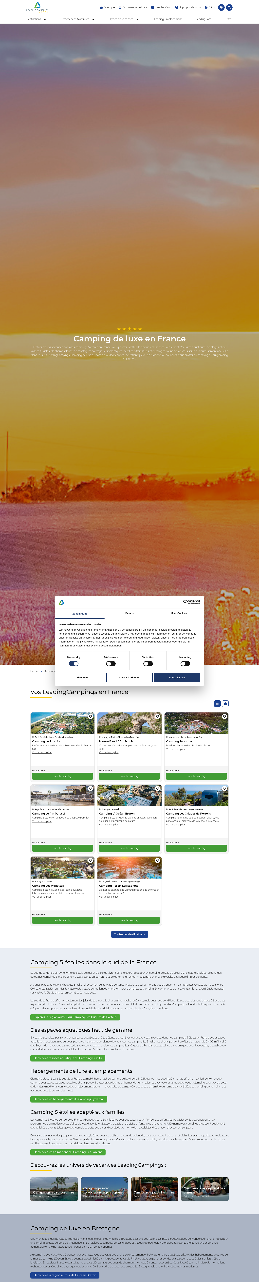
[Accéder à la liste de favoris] (221, 7)
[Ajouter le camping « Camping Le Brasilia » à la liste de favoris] (90, 716)
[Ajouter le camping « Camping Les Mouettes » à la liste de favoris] (90, 860)
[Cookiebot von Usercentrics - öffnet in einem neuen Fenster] (185, 602)
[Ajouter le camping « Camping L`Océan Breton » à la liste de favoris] (157, 788)
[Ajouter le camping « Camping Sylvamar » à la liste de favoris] (224, 716)
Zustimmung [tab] (80, 613)
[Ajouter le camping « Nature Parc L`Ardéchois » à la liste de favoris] (157, 716)
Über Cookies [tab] (179, 613)
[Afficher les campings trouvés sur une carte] (225, 703)
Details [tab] (129, 613)
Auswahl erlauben (129, 677)
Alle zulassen (177, 677)
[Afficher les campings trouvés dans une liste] (217, 703)
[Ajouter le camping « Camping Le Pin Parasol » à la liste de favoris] (90, 788)
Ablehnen (82, 677)
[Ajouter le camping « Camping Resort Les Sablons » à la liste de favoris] (157, 860)
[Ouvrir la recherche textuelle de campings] (229, 7)
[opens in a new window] (161, 7)
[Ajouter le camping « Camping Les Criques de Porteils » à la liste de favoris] (224, 788)
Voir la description (42, 752)
